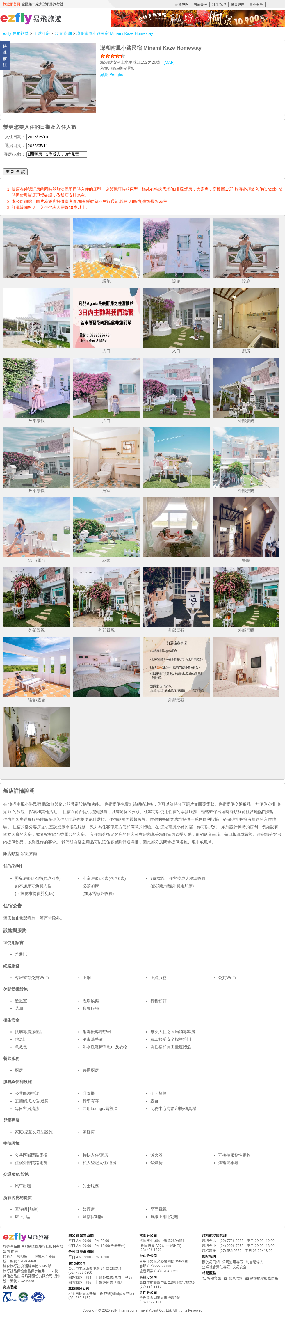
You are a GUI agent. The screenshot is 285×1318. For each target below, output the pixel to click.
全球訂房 (41, 33)
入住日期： (15, 136)
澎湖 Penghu (111, 74)
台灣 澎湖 (63, 33)
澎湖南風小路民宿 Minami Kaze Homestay (114, 33)
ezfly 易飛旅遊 (16, 33)
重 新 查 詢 (15, 171)
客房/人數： (14, 154)
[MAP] (169, 62)
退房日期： (15, 145)
